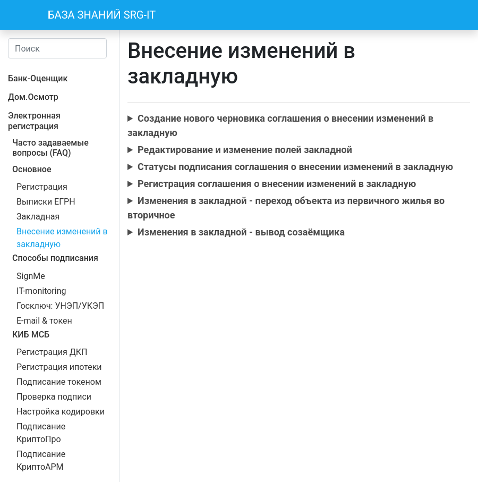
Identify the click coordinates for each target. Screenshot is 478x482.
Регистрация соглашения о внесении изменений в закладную (277, 183)
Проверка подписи (53, 397)
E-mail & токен (44, 321)
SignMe (30, 276)
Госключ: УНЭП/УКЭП (60, 306)
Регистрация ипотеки (59, 367)
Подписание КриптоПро (40, 432)
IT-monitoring (41, 291)
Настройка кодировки (60, 412)
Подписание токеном (58, 382)
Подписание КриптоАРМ (40, 460)
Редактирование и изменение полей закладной (245, 149)
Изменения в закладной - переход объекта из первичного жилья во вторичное (286, 208)
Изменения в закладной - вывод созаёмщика (241, 232)
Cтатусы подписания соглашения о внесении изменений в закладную (295, 166)
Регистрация (41, 187)
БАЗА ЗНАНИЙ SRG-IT (102, 15)
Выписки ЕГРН (45, 202)
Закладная (37, 217)
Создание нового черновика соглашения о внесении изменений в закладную (280, 125)
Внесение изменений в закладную (62, 237)
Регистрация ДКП (51, 352)
